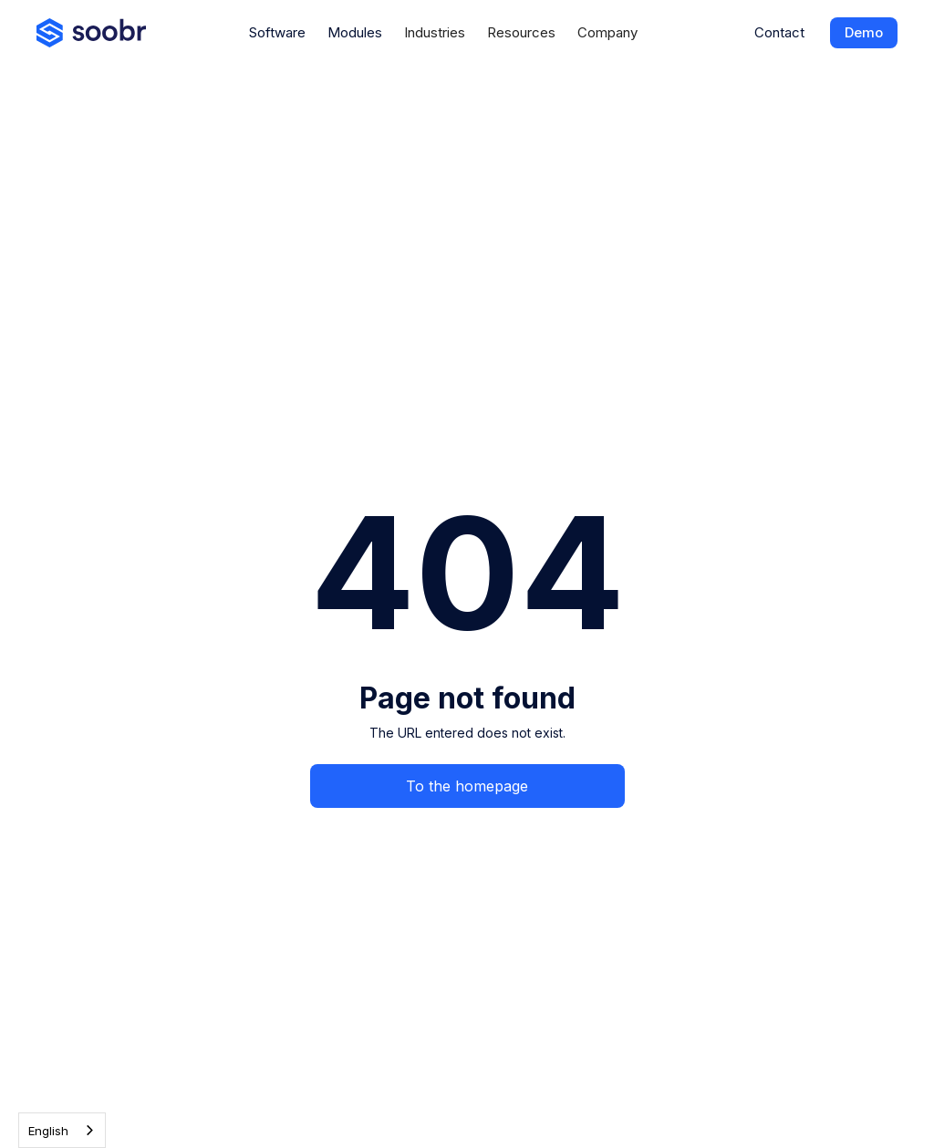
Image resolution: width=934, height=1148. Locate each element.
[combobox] (62, 1130)
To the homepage (467, 786)
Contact (779, 32)
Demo (864, 32)
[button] (434, 32)
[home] (91, 32)
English (48, 1130)
